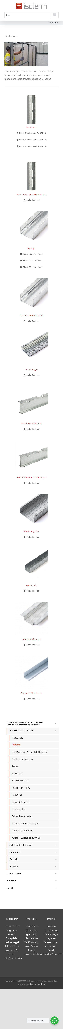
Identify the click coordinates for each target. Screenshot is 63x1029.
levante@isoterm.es (34, 954)
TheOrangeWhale (37, 984)
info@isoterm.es (13, 958)
